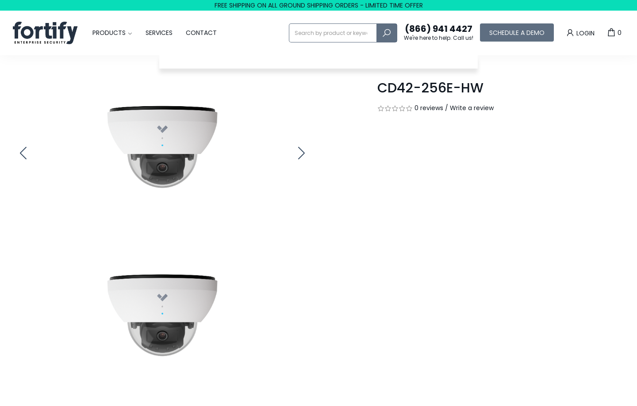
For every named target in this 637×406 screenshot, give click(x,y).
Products (109, 32)
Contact (201, 32)
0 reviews (428, 107)
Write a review (472, 107)
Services (159, 32)
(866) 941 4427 (438, 32)
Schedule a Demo (517, 32)
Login (580, 33)
